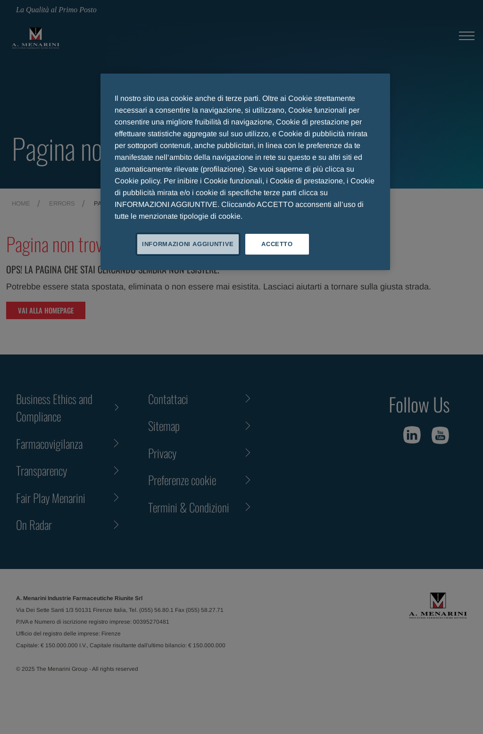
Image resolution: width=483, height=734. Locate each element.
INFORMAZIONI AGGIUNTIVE (188, 243)
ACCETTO (277, 243)
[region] (245, 172)
